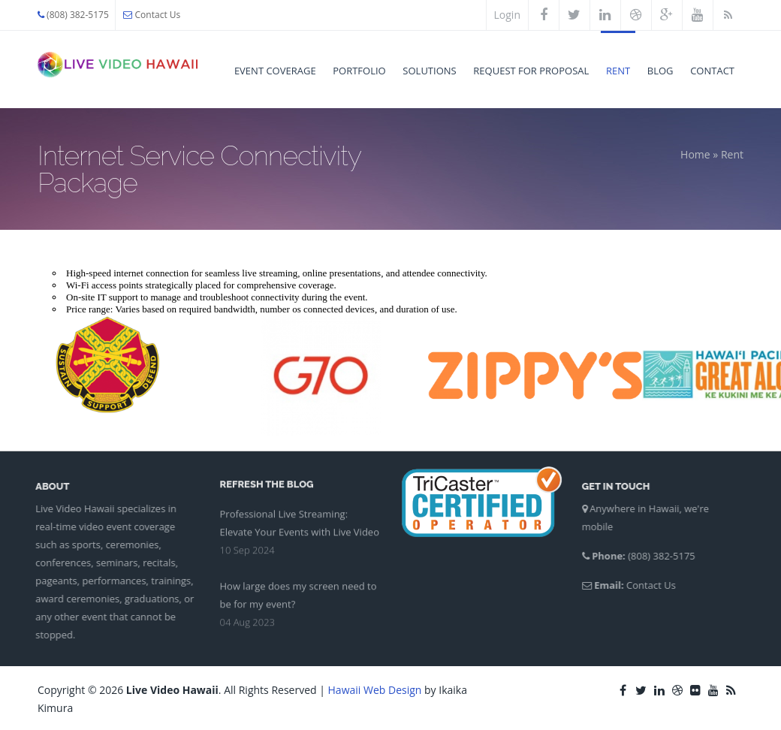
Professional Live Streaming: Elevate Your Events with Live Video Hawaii (299, 531)
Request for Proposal (531, 70)
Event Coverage (275, 70)
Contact (712, 70)
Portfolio (359, 70)
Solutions (429, 70)
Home (695, 154)
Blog (660, 70)
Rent (618, 70)
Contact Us (151, 14)
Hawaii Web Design (375, 690)
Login (507, 15)
